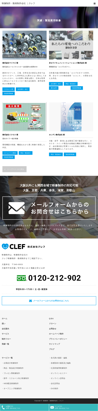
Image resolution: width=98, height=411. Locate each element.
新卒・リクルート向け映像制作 (16, 378)
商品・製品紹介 (71, 84)
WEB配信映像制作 (11, 383)
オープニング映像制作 (13, 388)
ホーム (4, 318)
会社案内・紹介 (23, 89)
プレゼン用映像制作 (12, 373)
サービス (5, 334)
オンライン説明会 (58, 378)
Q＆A (51, 318)
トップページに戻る (15, 169)
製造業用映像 (8, 93)
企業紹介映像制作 (11, 363)
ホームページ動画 (10, 153)
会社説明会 (55, 383)
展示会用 (54, 88)
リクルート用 (8, 89)
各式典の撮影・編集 (59, 358)
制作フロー (6, 339)
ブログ (51, 349)
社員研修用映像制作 (59, 368)
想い (3, 323)
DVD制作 (54, 388)
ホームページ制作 (56, 334)
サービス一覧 (7, 358)
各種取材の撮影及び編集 (61, 363)
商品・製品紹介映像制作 (14, 368)
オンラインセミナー (59, 373)
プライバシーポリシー (58, 339)
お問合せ (52, 329)
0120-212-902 (54, 278)
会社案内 (5, 329)
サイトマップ (54, 344)
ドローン (52, 323)
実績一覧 (5, 344)
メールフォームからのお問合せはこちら (51, 301)
